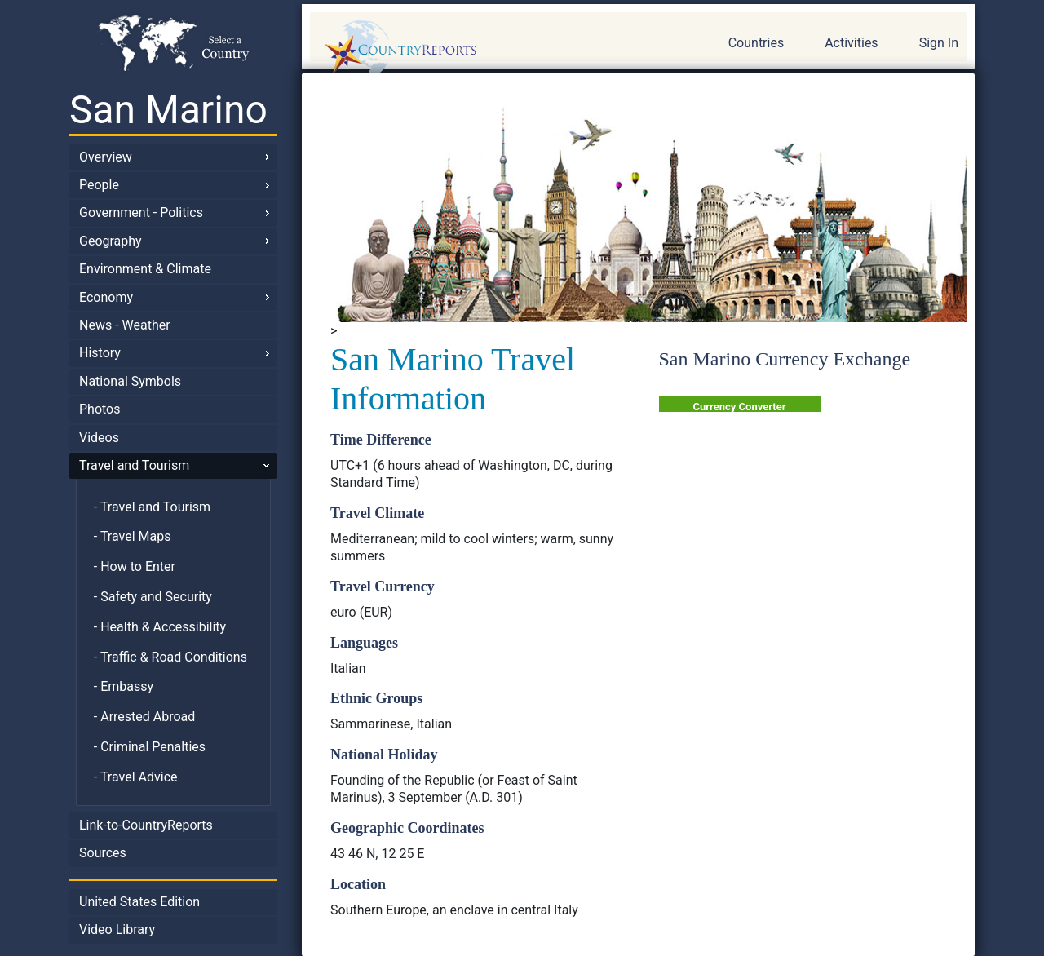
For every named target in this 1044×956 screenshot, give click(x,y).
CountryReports (488, 48)
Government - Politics (141, 212)
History (100, 353)
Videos (99, 437)
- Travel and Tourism (152, 507)
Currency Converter (739, 407)
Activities (851, 43)
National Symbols (130, 381)
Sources (102, 853)
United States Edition (139, 902)
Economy (106, 297)
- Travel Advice (136, 777)
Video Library (117, 929)
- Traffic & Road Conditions (170, 657)
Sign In (938, 43)
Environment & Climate (145, 269)
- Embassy (123, 686)
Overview (105, 157)
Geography (110, 241)
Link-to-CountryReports (146, 825)
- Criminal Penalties (150, 747)
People (99, 185)
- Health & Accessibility (160, 627)
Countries (756, 43)
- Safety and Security (153, 596)
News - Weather (124, 325)
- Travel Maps (132, 536)
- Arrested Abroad (145, 716)
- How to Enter (134, 566)
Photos (100, 409)
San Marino (168, 109)
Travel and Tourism (134, 465)
